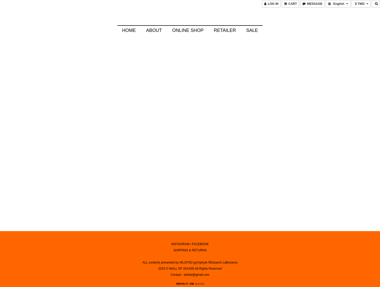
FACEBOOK (200, 239)
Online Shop (188, 30)
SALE (252, 30)
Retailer (225, 30)
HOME (129, 30)
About (154, 30)
